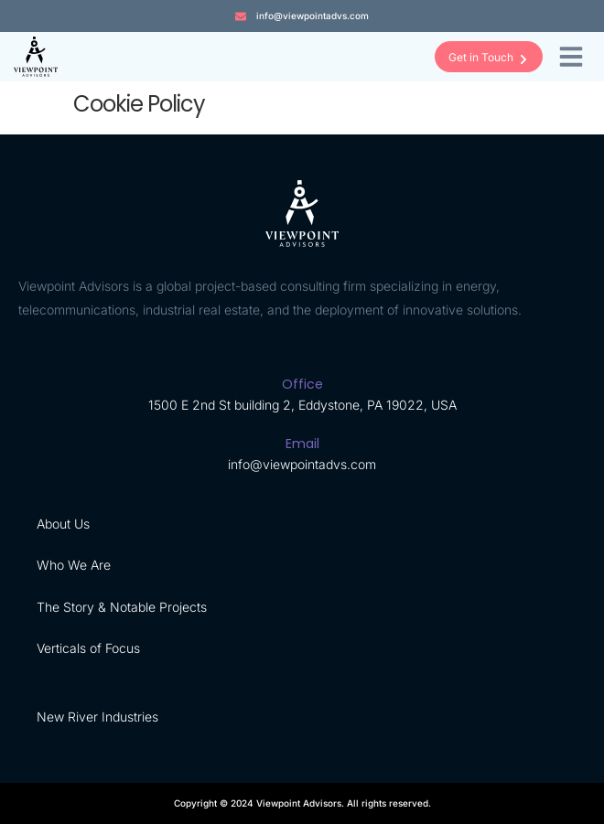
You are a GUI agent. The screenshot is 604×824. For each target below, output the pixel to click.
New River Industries (97, 716)
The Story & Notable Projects (122, 607)
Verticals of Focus (88, 648)
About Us (63, 523)
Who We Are (74, 565)
